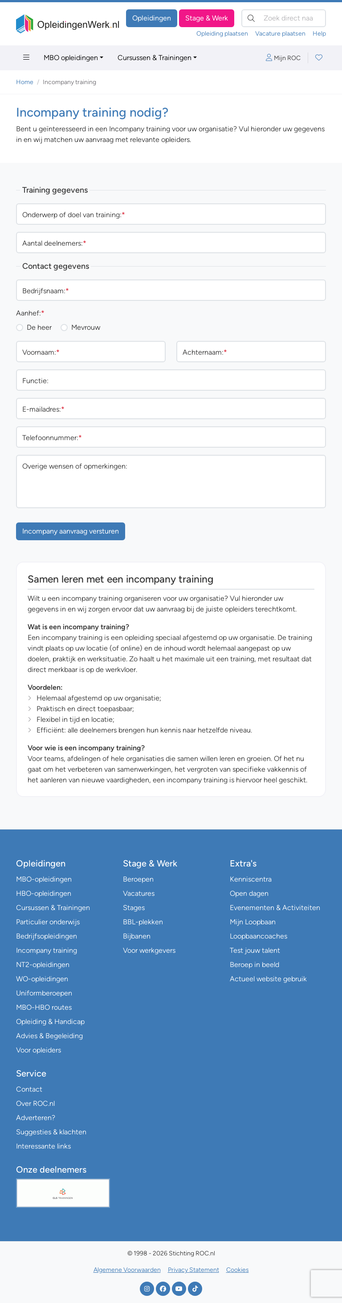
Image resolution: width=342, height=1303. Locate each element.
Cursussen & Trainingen (154, 57)
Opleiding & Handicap (50, 1021)
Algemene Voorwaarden (127, 1270)
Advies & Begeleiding (49, 1036)
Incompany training (46, 950)
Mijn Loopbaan (253, 922)
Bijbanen (137, 936)
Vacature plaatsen (280, 33)
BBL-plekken (143, 922)
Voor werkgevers (149, 950)
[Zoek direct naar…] (283, 18)
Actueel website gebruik (268, 979)
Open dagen (249, 893)
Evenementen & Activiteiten (275, 907)
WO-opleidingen (42, 979)
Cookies (237, 1270)
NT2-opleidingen (42, 964)
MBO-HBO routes (44, 1007)
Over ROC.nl (35, 1103)
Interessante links (43, 1146)
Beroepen (138, 879)
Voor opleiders (38, 1050)
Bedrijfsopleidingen (46, 936)
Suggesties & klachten (51, 1132)
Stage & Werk (206, 18)
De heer (39, 327)
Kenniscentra (251, 879)
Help (319, 33)
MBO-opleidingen (44, 879)
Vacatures (139, 893)
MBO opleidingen (71, 57)
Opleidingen (151, 18)
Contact (29, 1089)
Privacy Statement (193, 1270)
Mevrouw (85, 327)
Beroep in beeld (254, 964)
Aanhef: (30, 313)
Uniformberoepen (44, 993)
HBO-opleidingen (43, 893)
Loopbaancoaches (258, 936)
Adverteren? (35, 1117)
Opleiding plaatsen (222, 33)
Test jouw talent (255, 950)
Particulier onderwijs (48, 922)
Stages (134, 907)
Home (24, 82)
